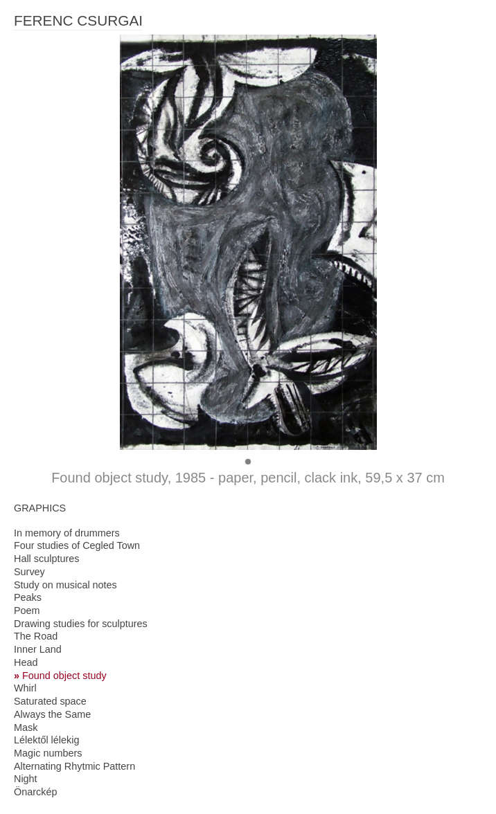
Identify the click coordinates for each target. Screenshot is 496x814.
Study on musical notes (65, 584)
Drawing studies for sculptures (81, 623)
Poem (27, 610)
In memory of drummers (67, 533)
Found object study (64, 675)
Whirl (25, 688)
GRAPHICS (40, 508)
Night (25, 778)
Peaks (28, 597)
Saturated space (50, 701)
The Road (35, 636)
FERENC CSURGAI (78, 20)
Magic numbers (48, 753)
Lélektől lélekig (46, 739)
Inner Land (38, 649)
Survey (29, 571)
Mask (25, 727)
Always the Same (52, 714)
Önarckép (35, 791)
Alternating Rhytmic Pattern (74, 766)
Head (25, 662)
